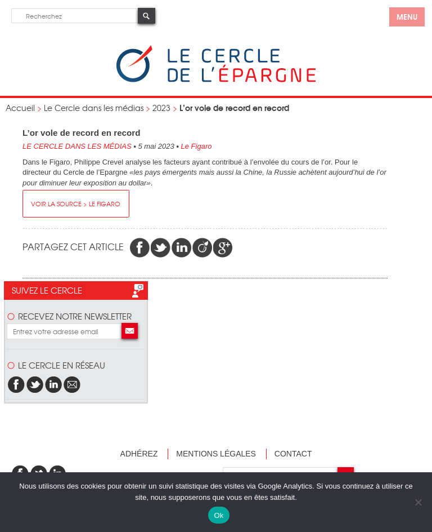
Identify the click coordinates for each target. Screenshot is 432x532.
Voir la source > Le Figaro (75, 203)
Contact (293, 453)
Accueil (20, 107)
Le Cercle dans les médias (93, 107)
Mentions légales (216, 453)
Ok (218, 515)
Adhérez (139, 453)
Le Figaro (196, 146)
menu (407, 16)
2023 (161, 107)
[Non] (418, 502)
